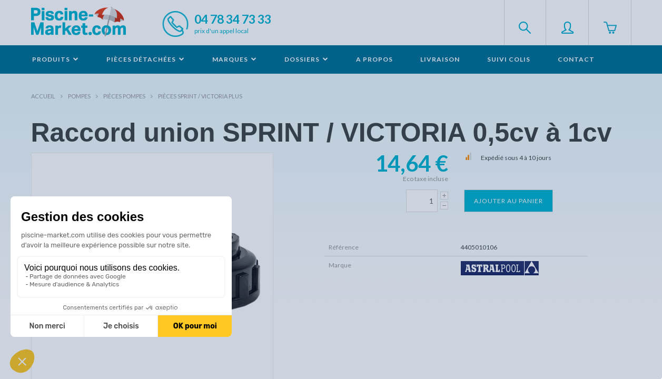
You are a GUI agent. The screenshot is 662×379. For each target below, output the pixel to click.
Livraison (440, 59)
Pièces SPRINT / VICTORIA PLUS (200, 96)
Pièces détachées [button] (145, 59)
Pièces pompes (124, 96)
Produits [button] (55, 59)
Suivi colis (508, 59)
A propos (374, 59)
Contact (576, 59)
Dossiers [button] (306, 59)
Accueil (43, 96)
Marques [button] (234, 59)
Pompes (79, 96)
